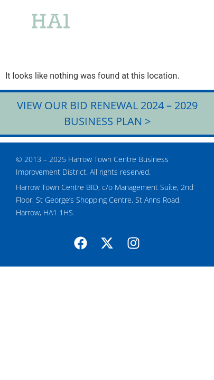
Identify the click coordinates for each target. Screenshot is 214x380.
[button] (187, 32)
